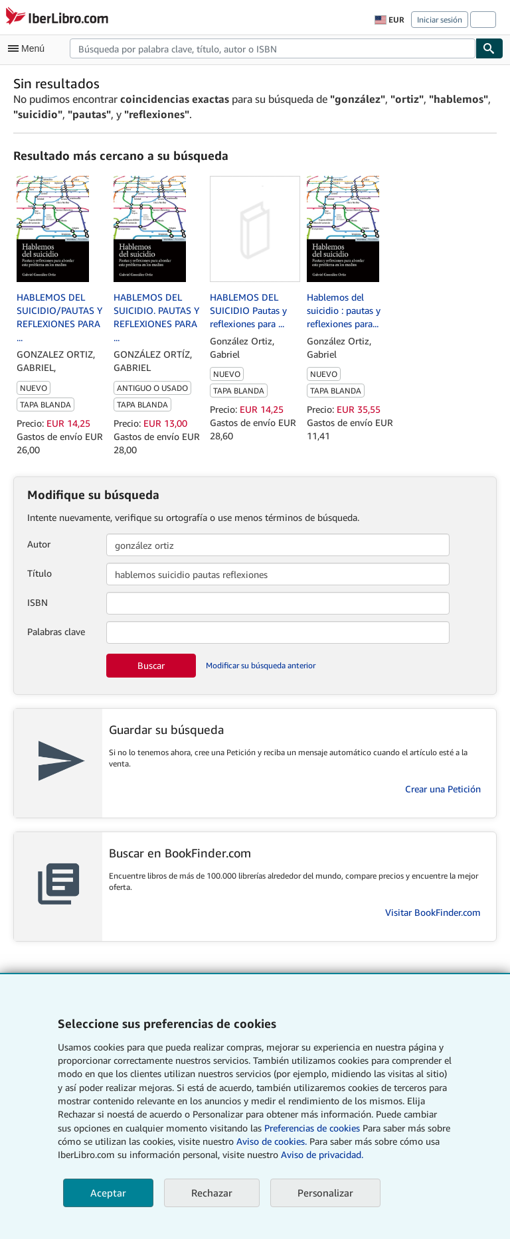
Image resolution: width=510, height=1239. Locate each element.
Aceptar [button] (108, 1193)
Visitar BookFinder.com (433, 912)
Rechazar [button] (211, 1193)
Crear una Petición (443, 788)
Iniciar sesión (439, 20)
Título (39, 573)
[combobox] (272, 48)
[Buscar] (489, 48)
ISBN (37, 602)
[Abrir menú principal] (29, 48)
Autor (38, 543)
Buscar (151, 665)
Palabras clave (56, 631)
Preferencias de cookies (312, 1127)
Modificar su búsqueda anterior (260, 665)
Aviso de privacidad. (322, 1154)
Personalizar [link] (325, 1193)
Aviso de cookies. (271, 1141)
